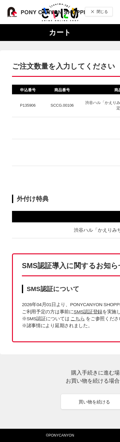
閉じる (102, 11)
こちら (77, 318)
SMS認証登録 (88, 311)
